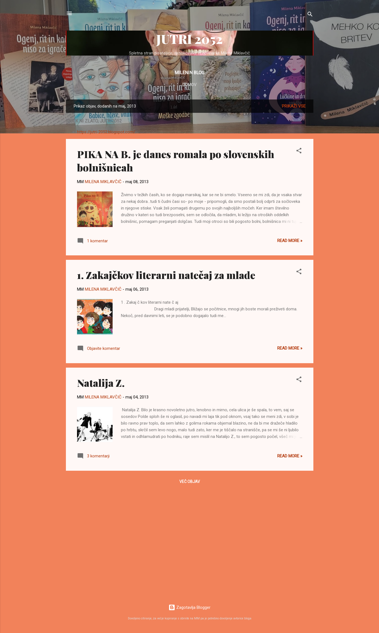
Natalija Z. (101, 382)
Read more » (289, 240)
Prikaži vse (294, 106)
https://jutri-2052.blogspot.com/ (106, 131)
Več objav (189, 481)
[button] (299, 151)
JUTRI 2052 (189, 39)
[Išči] (310, 15)
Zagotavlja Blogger (189, 607)
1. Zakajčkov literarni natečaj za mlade (166, 274)
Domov (189, 84)
